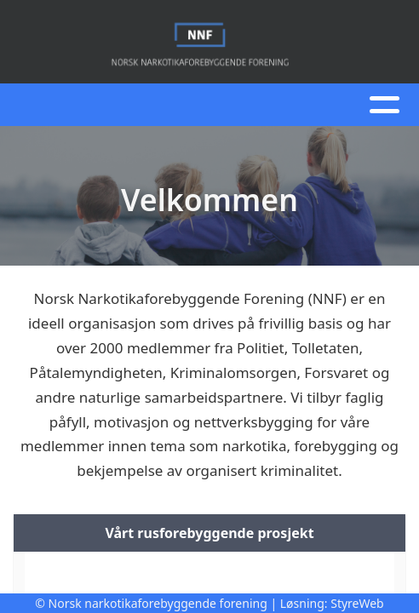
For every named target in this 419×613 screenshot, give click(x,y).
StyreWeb (357, 603)
